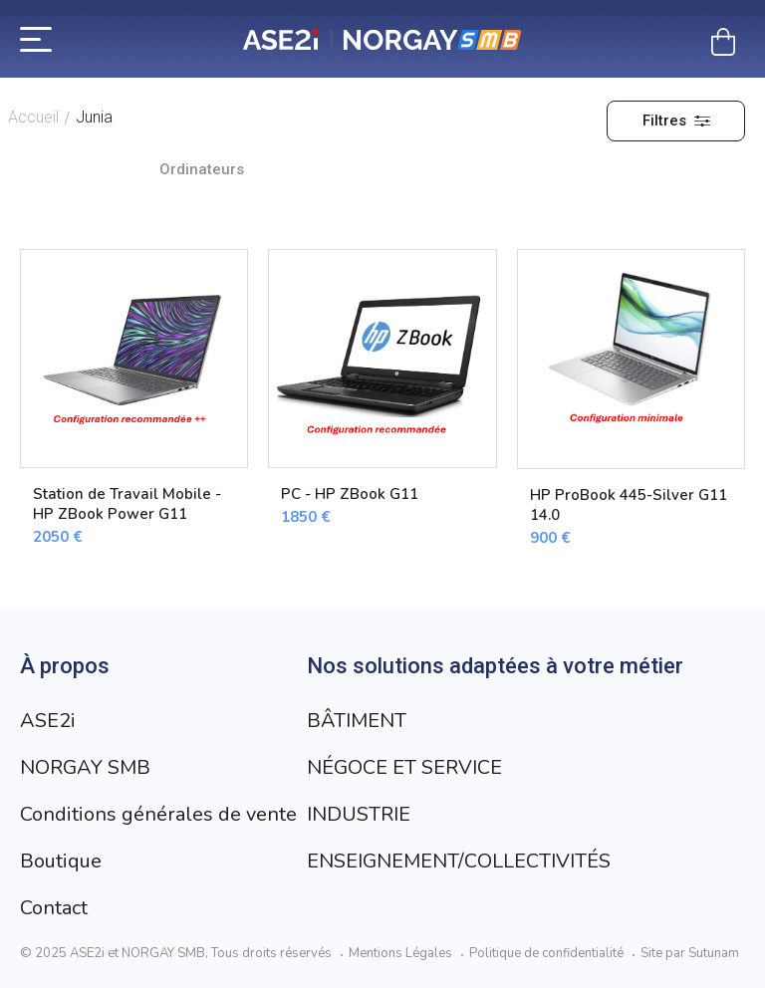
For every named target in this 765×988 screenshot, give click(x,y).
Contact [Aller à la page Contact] (54, 907)
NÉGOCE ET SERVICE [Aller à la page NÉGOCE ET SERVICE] (404, 767)
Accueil (33, 117)
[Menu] (36, 38)
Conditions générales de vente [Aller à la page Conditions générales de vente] (158, 814)
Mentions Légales (400, 953)
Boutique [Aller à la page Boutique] (61, 861)
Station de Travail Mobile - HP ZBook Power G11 (127, 504)
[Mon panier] (723, 42)
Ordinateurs (201, 169)
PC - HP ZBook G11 (349, 494)
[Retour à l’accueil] (382, 39)
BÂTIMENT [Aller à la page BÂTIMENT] (356, 720)
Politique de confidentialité (546, 953)
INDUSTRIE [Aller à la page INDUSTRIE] (358, 814)
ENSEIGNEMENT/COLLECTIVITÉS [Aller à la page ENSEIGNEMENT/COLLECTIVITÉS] (459, 861)
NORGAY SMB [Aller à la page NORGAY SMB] (85, 767)
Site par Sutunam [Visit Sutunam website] (689, 953)
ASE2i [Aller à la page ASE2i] (48, 720)
